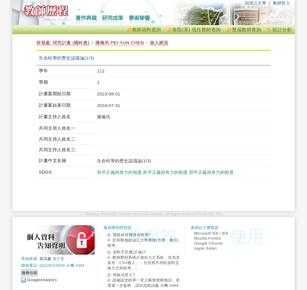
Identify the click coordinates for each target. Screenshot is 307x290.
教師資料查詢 (146, 29)
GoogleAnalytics (42, 280)
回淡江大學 (255, 3)
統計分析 (282, 29)
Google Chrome (208, 243)
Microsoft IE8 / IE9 (211, 233)
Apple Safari (205, 248)
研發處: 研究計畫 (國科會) (62, 42)
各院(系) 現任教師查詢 (196, 29)
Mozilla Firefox (207, 238)
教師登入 (281, 3)
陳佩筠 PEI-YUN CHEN (120, 42)
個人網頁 (159, 42)
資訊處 (45, 258)
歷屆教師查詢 (246, 29)
